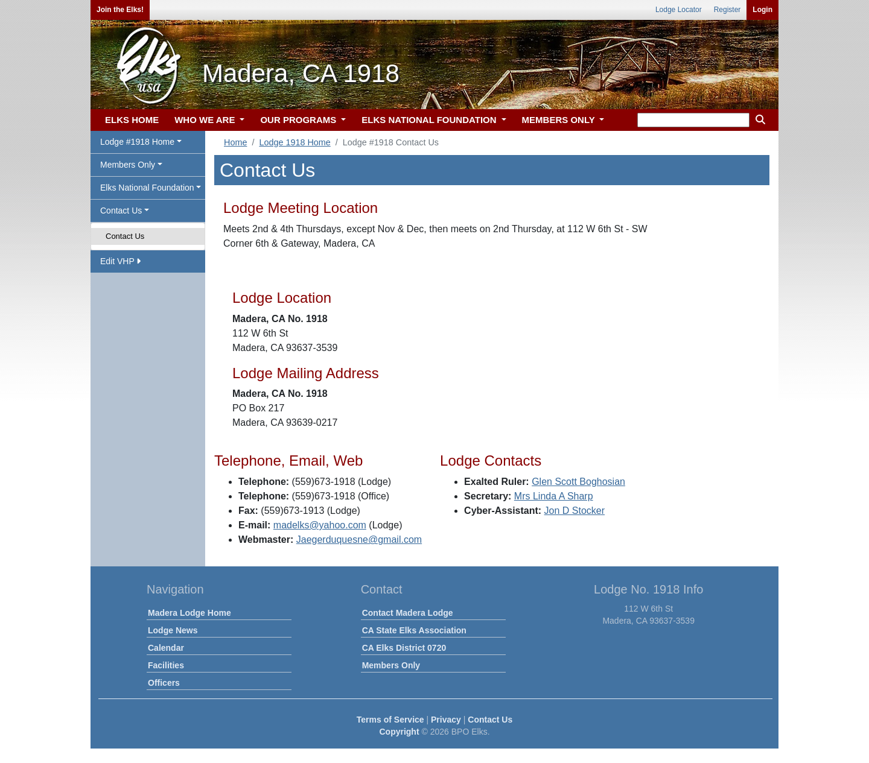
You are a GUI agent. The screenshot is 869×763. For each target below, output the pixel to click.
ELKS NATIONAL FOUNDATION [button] (430, 120)
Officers (164, 683)
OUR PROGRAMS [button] (299, 120)
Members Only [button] (127, 164)
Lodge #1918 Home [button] (137, 142)
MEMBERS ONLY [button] (559, 120)
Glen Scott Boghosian (578, 481)
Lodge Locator (678, 9)
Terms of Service (390, 719)
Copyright (399, 731)
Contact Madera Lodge (407, 613)
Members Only (391, 665)
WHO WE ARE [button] (205, 120)
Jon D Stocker (574, 510)
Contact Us (125, 236)
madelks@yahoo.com (319, 525)
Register (727, 9)
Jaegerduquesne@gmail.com (359, 539)
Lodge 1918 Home (294, 142)
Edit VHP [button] (120, 261)
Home (235, 142)
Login (762, 9)
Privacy (446, 719)
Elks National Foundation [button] (147, 187)
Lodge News (172, 630)
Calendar (166, 648)
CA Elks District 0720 (404, 648)
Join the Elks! (120, 9)
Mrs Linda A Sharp (553, 496)
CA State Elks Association (414, 630)
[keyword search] (693, 120)
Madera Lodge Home (189, 613)
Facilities (166, 665)
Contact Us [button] (121, 210)
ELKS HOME (132, 120)
